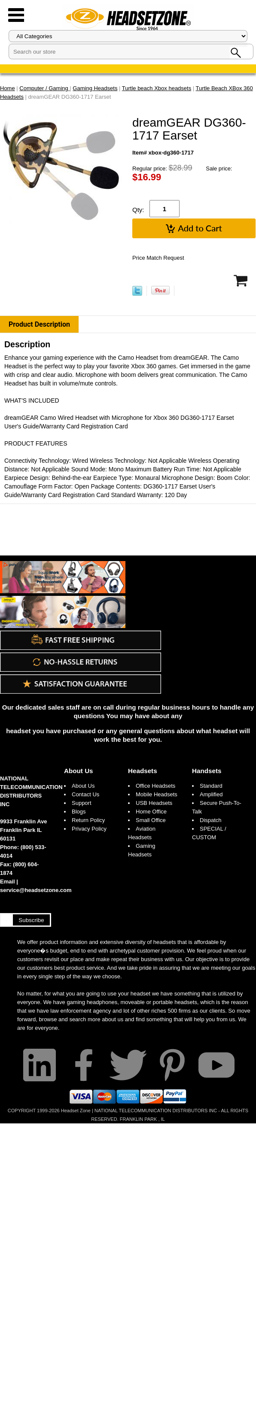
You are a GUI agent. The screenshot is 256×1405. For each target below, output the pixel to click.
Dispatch (211, 820)
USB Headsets (154, 803)
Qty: (138, 209)
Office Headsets (155, 786)
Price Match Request (158, 258)
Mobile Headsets (156, 794)
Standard (211, 786)
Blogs (79, 811)
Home (7, 88)
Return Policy (88, 820)
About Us (78, 770)
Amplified (211, 794)
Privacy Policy (89, 828)
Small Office (151, 820)
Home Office (151, 811)
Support (81, 803)
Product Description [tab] (39, 324)
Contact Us (85, 794)
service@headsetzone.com (36, 890)
